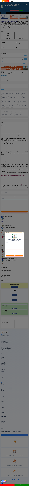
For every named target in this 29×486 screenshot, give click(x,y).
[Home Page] (11, 1)
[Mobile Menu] (1, 1)
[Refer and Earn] (5, 1)
